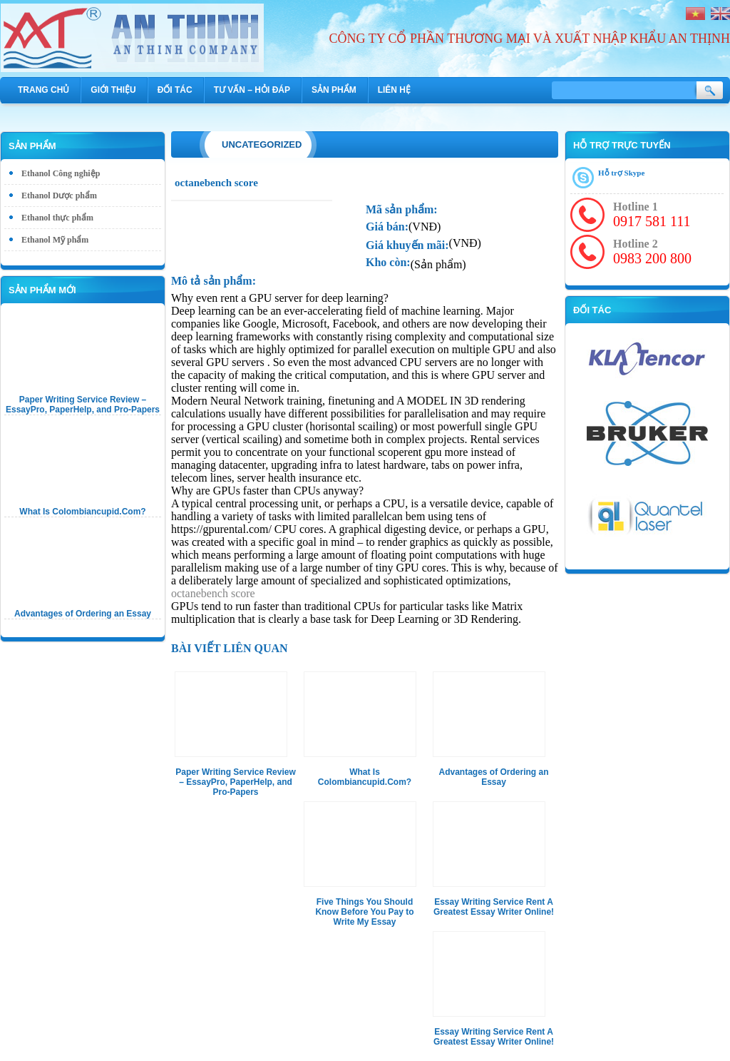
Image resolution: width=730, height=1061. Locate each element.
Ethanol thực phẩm (57, 218)
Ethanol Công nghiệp (60, 173)
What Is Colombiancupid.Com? (82, 512)
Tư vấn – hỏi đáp (252, 90)
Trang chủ (43, 90)
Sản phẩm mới (42, 290)
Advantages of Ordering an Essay (82, 614)
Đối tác (175, 90)
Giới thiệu (113, 90)
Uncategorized (262, 144)
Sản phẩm (334, 90)
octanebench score (213, 593)
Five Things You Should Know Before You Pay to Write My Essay (364, 912)
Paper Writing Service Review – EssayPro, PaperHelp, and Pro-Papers (83, 405)
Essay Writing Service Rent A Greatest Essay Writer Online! (493, 907)
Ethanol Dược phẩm (59, 195)
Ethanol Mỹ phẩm (54, 240)
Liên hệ (394, 90)
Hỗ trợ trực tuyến (622, 145)
